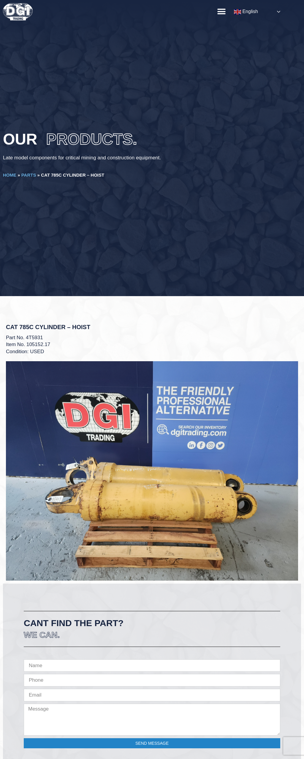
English (246, 11)
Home (9, 174)
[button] (221, 11)
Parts (28, 174)
